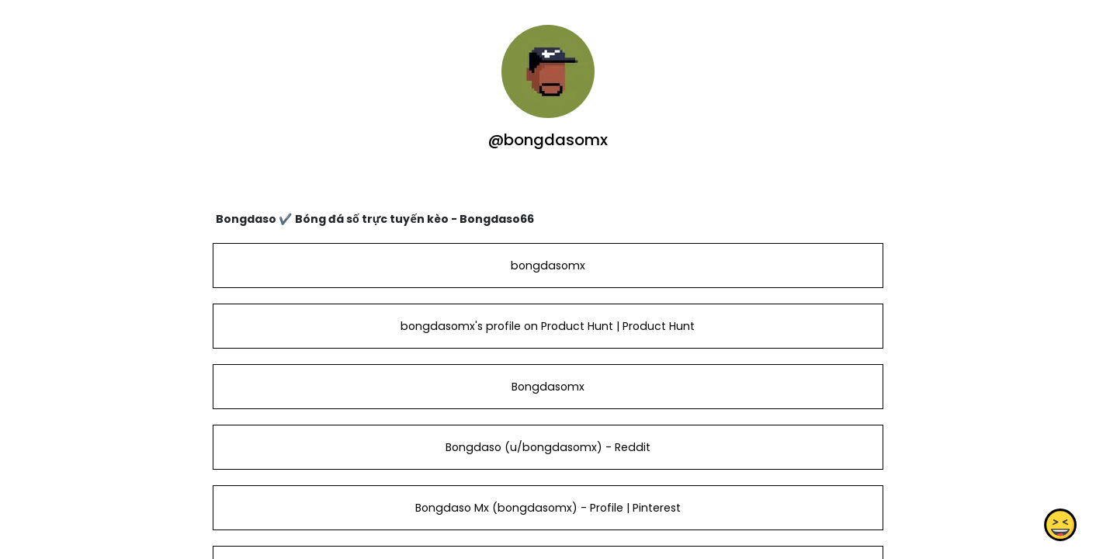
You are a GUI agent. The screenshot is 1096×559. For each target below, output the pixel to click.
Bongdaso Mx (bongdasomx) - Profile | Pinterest (548, 508)
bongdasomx (548, 265)
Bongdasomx (548, 386)
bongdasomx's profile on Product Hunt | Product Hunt (548, 326)
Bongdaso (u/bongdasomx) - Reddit (548, 447)
